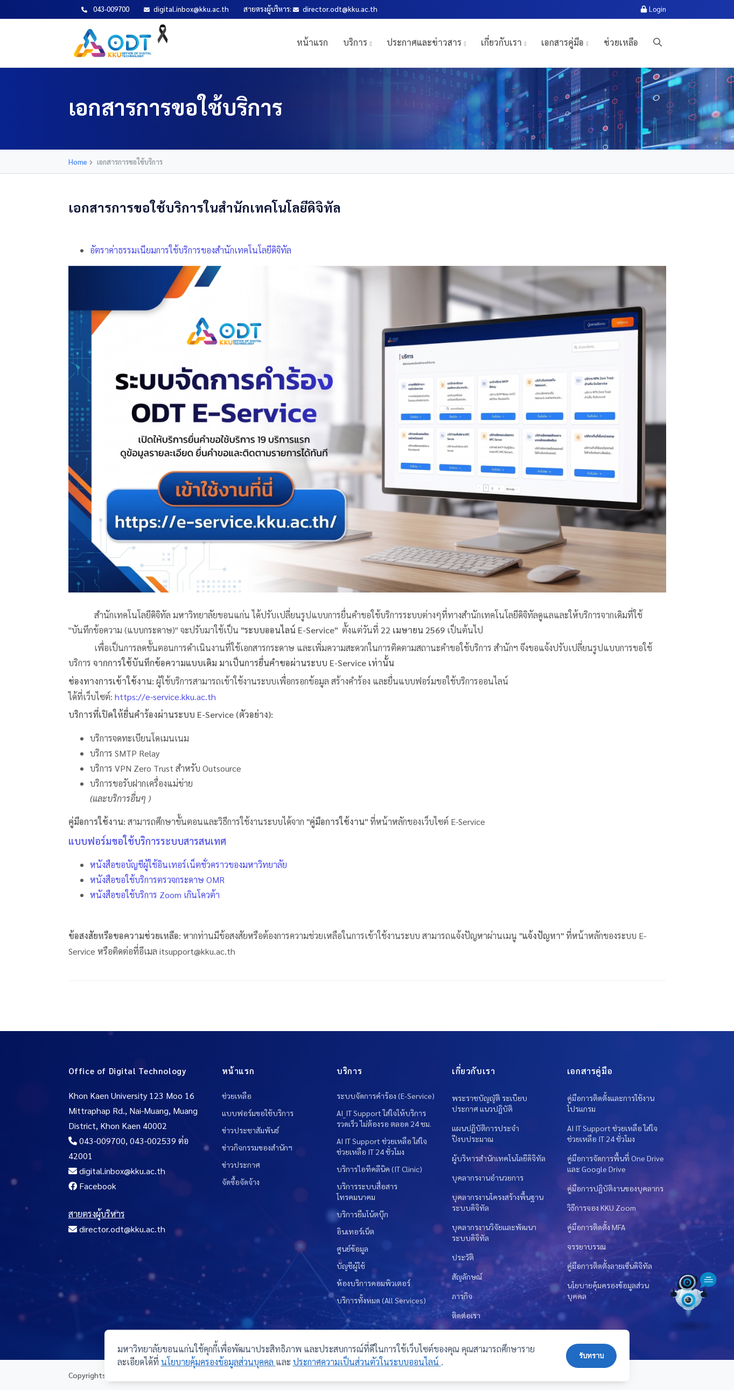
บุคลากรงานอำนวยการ (487, 1177)
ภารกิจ (462, 1296)
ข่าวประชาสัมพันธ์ (250, 1130)
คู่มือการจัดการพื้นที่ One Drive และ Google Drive (615, 1163)
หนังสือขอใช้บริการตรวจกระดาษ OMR (157, 879)
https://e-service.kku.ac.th (165, 696)
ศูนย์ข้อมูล (352, 1248)
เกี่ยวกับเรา (501, 42)
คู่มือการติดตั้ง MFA (596, 1227)
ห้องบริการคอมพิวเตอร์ (373, 1283)
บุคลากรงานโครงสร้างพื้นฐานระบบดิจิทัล (497, 1202)
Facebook (92, 1185)
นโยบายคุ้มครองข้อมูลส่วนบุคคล (608, 1290)
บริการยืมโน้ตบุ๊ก (362, 1214)
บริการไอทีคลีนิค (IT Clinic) (379, 1169)
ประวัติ (463, 1257)
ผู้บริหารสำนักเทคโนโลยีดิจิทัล (499, 1158)
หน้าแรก (312, 42)
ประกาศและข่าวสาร (424, 42)
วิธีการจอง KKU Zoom (601, 1207)
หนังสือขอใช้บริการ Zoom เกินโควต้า (155, 894)
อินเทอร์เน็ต (355, 1231)
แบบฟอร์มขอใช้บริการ (257, 1113)
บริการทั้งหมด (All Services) (381, 1300)
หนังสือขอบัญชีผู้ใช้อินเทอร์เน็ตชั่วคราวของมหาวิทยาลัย (188, 864)
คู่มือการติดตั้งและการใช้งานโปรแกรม (610, 1103)
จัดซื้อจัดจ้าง (241, 1182)
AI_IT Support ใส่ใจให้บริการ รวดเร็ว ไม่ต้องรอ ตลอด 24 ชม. (384, 1118)
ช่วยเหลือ (621, 42)
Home (77, 161)
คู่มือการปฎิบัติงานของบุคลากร (615, 1188)
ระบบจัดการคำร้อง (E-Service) (386, 1095)
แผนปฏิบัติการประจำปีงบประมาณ (485, 1133)
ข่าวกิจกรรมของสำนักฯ (257, 1147)
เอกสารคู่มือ (562, 42)
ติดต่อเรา (466, 1315)
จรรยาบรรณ (586, 1246)
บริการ (355, 42)
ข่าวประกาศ (241, 1164)
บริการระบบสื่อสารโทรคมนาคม (367, 1191)
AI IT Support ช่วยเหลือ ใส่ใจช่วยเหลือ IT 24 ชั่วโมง (382, 1146)
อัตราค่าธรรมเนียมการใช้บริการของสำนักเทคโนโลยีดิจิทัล (190, 250)
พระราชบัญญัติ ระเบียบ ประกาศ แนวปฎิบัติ (489, 1103)
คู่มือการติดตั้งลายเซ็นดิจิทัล (609, 1266)
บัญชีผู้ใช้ (351, 1266)
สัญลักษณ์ (467, 1276)
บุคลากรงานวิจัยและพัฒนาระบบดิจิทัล (494, 1232)
